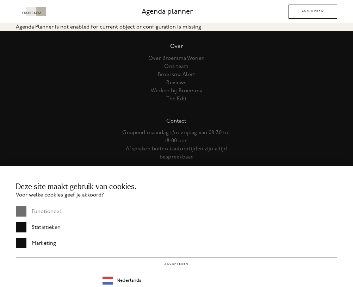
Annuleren (313, 11)
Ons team (176, 66)
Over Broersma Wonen (176, 58)
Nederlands (122, 280)
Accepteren (176, 264)
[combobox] (222, 280)
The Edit (176, 98)
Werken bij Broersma (176, 90)
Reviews (176, 82)
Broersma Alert (176, 74)
